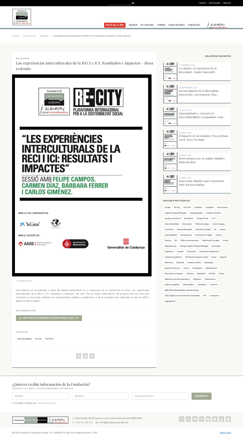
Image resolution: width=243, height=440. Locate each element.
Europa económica (173, 218)
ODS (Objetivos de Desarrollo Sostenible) (182, 296)
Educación (191, 251)
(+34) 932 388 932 (83, 422)
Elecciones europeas (174, 274)
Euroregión (216, 246)
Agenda (134, 16)
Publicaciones (177, 16)
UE (215, 229)
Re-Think (49, 339)
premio (223, 229)
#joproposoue (170, 246)
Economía (169, 229)
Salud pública (188, 285)
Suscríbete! (201, 396)
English (227, 3)
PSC (204, 296)
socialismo (214, 296)
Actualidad (148, 16)
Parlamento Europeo (210, 240)
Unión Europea (218, 224)
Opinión (162, 16)
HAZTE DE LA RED (116, 16)
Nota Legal (225, 432)
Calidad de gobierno (173, 257)
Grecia (186, 268)
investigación (186, 235)
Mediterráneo (211, 268)
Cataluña (198, 207)
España (180, 251)
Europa (168, 207)
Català (202, 3)
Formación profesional (209, 251)
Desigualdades (196, 213)
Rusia (214, 257)
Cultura (219, 235)
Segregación (170, 301)
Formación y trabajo (203, 235)
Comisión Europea (203, 229)
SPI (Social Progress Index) (196, 257)
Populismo (169, 251)
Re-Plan (212, 274)
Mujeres (223, 257)
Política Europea (202, 224)
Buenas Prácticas (172, 268)
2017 (214, 218)
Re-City (38, 339)
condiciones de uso (47, 403)
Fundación (195, 16)
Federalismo (210, 279)
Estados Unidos (194, 262)
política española (172, 285)
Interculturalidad (24, 339)
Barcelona (188, 218)
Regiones (197, 279)
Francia (168, 240)
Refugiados (197, 268)
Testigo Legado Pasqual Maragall (194, 246)
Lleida (221, 274)
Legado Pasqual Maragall (175, 213)
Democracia (222, 207)
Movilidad (201, 274)
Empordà (180, 262)
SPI (176, 240)
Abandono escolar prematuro (177, 279)
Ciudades (209, 207)
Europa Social (202, 218)
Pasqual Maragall (184, 229)
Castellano (215, 3)
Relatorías (44, 36)
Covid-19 (213, 285)
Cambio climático (213, 213)
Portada (15, 36)
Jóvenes (190, 274)
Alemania (169, 262)
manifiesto (202, 285)
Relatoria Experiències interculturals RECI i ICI (49, 318)
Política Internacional (190, 240)
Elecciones (187, 224)
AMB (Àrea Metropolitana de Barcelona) (182, 290)
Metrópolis (208, 262)
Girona (225, 240)
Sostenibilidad (171, 235)
